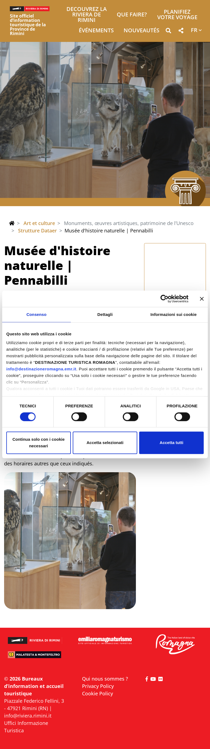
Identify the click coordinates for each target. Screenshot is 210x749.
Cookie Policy (97, 693)
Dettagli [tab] (105, 314)
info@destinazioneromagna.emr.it (41, 369)
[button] (168, 31)
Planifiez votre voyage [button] (177, 15)
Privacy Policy (98, 686)
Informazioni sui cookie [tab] (173, 314)
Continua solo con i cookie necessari (38, 442)
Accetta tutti (171, 442)
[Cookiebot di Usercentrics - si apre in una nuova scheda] (164, 299)
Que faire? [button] (132, 15)
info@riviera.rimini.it (27, 715)
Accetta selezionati (104, 442)
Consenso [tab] (36, 314)
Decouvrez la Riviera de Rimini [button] (86, 15)
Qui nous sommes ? (105, 678)
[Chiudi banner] (202, 299)
